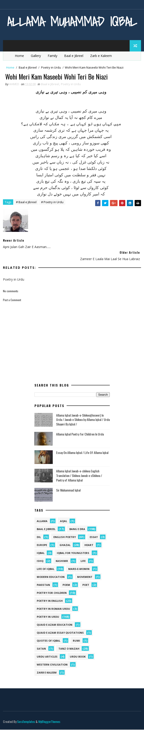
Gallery (36, 56)
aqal (63, 521)
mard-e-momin (78, 569)
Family (52, 56)
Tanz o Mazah (68, 649)
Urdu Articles (47, 657)
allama (42, 521)
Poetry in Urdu (51, 67)
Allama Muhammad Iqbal (72, 21)
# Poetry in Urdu (52, 202)
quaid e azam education (54, 625)
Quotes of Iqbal (48, 641)
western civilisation (52, 665)
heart (88, 545)
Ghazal (65, 545)
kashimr (62, 561)
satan (41, 649)
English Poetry (64, 537)
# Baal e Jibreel (26, 202)
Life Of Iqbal (45, 569)
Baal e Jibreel (73, 56)
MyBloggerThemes (49, 722)
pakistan (43, 585)
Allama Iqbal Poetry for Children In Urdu (80, 434)
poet (85, 585)
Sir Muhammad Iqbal (68, 490)
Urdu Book (78, 657)
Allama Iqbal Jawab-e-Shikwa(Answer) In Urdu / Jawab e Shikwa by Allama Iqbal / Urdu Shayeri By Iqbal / (83, 420)
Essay (94, 537)
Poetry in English (50, 601)
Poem (66, 585)
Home (19, 56)
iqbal (41, 553)
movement (84, 577)
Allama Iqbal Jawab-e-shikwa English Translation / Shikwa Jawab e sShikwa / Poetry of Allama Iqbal (79, 476)
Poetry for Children (52, 593)
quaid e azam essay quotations (60, 633)
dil (39, 537)
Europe (42, 545)
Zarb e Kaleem (101, 56)
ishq (40, 561)
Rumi (76, 641)
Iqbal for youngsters (73, 553)
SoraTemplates (26, 722)
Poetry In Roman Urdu (53, 609)
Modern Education (51, 577)
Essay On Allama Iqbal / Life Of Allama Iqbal (82, 453)
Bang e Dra (77, 529)
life (83, 561)
